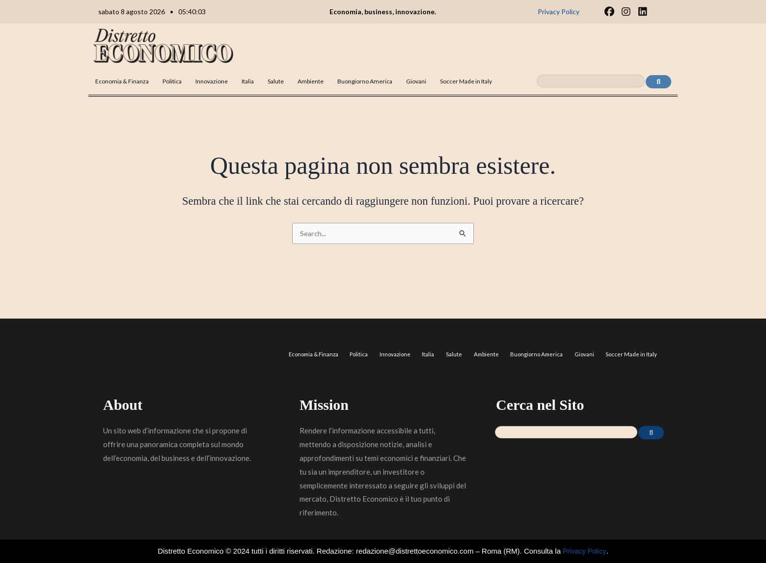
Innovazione (211, 81)
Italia (248, 81)
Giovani (416, 81)
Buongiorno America (364, 81)
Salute (276, 81)
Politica (172, 81)
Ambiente (311, 81)
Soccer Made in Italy (466, 81)
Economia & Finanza (122, 81)
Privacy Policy (584, 551)
